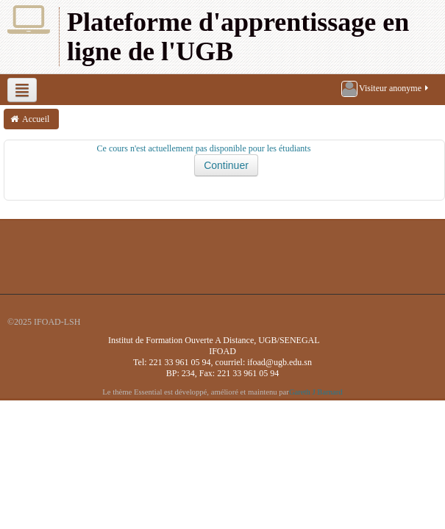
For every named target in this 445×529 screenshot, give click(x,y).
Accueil (35, 119)
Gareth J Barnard (316, 392)
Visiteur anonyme (385, 89)
